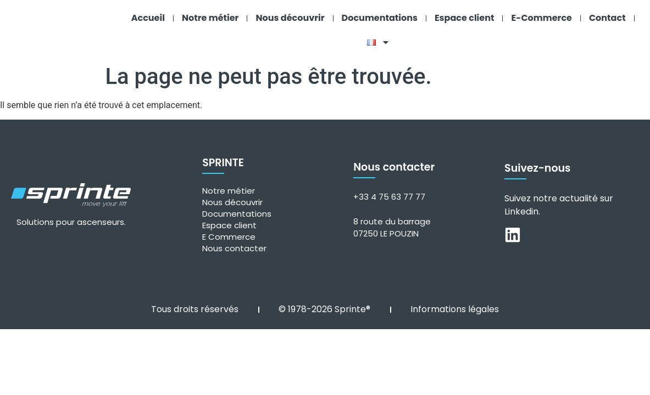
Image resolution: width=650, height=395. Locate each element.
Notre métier (210, 18)
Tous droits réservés (194, 306)
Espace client (465, 18)
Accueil (148, 18)
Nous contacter (234, 245)
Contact (607, 18)
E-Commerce (541, 18)
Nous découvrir (289, 18)
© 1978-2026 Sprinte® (324, 306)
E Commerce (228, 234)
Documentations (380, 18)
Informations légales (454, 306)
